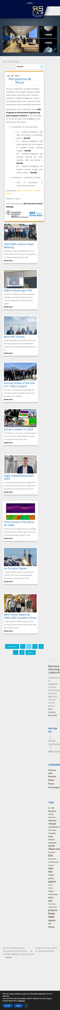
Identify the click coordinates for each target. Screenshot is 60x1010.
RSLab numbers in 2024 (18, 429)
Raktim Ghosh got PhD (18, 290)
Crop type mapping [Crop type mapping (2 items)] (52, 831)
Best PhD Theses (14, 336)
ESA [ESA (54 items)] (50, 855)
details (27, 138)
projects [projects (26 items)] (52, 910)
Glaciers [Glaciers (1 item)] (51, 865)
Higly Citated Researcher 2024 (19, 477)
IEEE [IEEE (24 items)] (50, 871)
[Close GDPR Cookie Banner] (26, 1006)
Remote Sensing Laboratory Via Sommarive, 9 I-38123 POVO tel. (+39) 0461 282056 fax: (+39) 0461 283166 (18, 951)
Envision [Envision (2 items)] (51, 852)
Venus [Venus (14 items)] (51, 926)
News (51, 780)
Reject (18, 1006)
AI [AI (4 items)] (49, 808)
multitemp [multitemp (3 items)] (52, 894)
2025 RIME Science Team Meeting (19, 245)
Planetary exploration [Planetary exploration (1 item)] (52, 905)
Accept (7, 1006)
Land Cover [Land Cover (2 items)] (50, 886)
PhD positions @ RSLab (20, 81)
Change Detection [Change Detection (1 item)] (51, 815)
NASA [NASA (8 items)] (50, 897)
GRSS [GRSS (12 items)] (50, 868)
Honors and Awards (52, 773)
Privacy (8, 957)
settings (21, 1001)
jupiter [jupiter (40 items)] (52, 881)
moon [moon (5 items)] (51, 891)
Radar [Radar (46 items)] (51, 913)
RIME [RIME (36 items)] (51, 916)
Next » (30, 652)
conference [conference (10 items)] (53, 827)
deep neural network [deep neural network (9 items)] (52, 839)
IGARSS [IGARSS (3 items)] (51, 875)
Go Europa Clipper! (15, 568)
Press (51, 783)
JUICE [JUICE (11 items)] (50, 878)
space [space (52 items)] (51, 920)
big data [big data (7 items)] (52, 811)
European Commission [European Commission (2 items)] (53, 860)
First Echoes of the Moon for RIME (19, 523)
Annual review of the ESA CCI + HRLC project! (19, 384)
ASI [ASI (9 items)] (52, 808)
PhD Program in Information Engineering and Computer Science (23, 112)
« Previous (12, 646)
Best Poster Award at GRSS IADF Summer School (20, 616)
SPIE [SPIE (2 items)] (50, 924)
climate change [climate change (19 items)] (52, 822)
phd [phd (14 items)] (50, 900)
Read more (8, 260)
